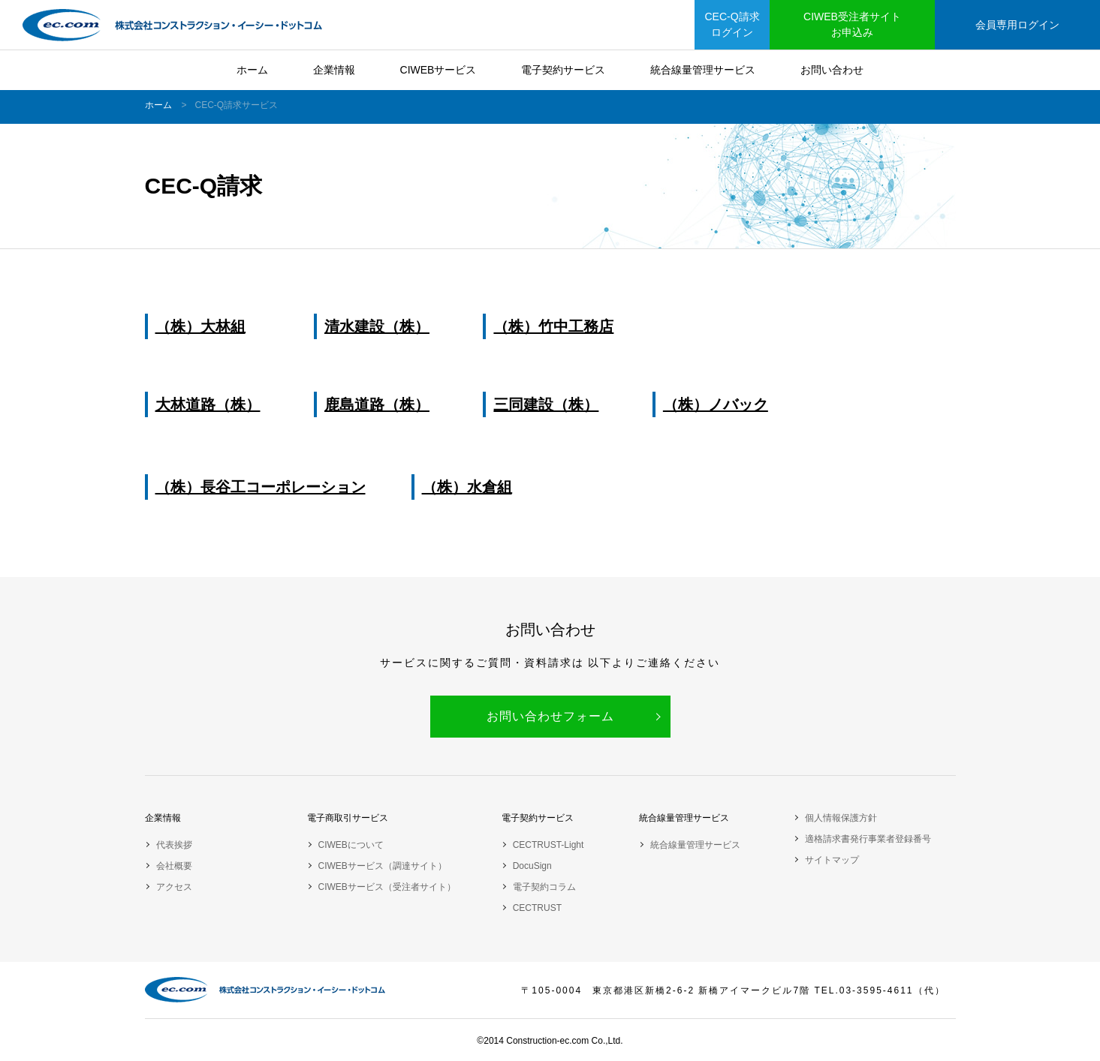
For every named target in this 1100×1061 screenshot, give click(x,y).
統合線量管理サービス (702, 70)
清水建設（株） (376, 326)
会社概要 (174, 866)
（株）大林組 (200, 326)
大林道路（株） (208, 404)
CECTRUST (537, 908)
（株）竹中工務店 (553, 326)
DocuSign (532, 866)
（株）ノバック (715, 404)
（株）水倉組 (467, 487)
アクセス (174, 887)
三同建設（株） (545, 404)
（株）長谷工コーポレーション (260, 487)
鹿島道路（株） (376, 404)
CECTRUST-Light (548, 845)
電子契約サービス (563, 70)
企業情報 (334, 70)
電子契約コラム (544, 887)
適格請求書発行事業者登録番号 (868, 839)
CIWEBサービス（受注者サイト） (387, 887)
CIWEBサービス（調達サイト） (382, 866)
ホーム (252, 70)
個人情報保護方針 (841, 818)
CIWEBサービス (438, 70)
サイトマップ (832, 860)
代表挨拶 (174, 845)
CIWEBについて (351, 845)
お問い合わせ (831, 70)
